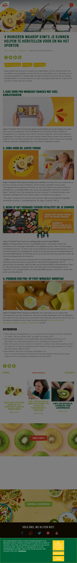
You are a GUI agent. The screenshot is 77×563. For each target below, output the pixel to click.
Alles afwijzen (58, 553)
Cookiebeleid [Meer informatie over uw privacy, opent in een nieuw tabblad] (22, 551)
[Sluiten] (75, 550)
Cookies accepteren (58, 558)
